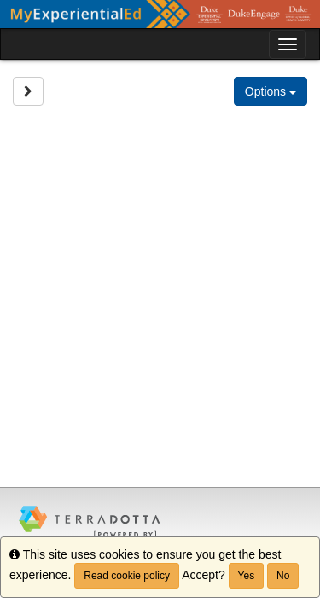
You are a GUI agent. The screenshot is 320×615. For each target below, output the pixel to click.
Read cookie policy (127, 576)
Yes (246, 576)
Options (270, 91)
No (282, 576)
